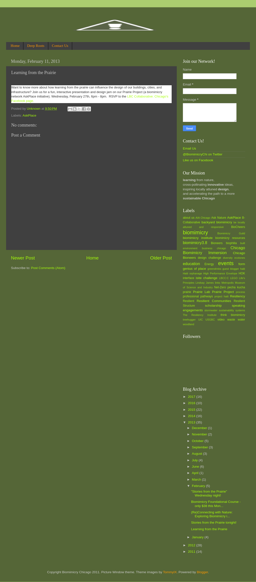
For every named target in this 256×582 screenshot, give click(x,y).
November (200, 434)
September (200, 447)
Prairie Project (223, 292)
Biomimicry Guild (231, 233)
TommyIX (170, 572)
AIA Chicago (203, 217)
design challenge (209, 257)
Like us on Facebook (198, 160)
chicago (221, 248)
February (199, 486)
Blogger (202, 572)
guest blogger (230, 268)
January (198, 537)
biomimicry (195, 232)
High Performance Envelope (220, 273)
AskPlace (29, 115)
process (240, 292)
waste (231, 319)
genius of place (194, 268)
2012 (192, 545)
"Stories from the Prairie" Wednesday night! (209, 493)
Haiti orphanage (192, 273)
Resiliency (237, 296)
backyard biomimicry (216, 222)
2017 (192, 397)
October (198, 441)
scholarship (213, 305)
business (207, 248)
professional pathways (198, 296)
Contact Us (60, 46)
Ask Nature (218, 217)
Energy (209, 264)
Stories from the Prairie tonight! (213, 522)
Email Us (189, 148)
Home (15, 46)
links (217, 282)
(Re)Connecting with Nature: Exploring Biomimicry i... (212, 514)
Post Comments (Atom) (48, 268)
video (221, 319)
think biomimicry (233, 315)
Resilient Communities (214, 301)
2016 (192, 403)
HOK (242, 273)
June (196, 466)
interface (188, 278)
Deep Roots (35, 46)
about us (189, 217)
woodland (188, 324)
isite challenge (206, 278)
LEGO (233, 278)
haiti (242, 268)
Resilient (188, 301)
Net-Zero (220, 287)
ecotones (239, 257)
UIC (200, 319)
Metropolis (228, 282)
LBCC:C (224, 278)
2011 (192, 551)
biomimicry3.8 (195, 242)
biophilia (231, 243)
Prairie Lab (201, 292)
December (200, 428)
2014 (192, 416)
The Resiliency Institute (200, 314)
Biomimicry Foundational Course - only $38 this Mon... (216, 503)
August (197, 453)
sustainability (226, 310)
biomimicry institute (198, 238)
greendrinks (214, 268)
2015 (192, 409)
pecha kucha (236, 287)
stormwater (210, 310)
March (197, 479)
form (241, 264)
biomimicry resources (230, 238)
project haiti (221, 296)
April (195, 473)
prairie (187, 292)
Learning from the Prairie (209, 529)
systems (240, 310)
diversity (228, 257)
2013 (192, 422)
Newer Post (23, 257)
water (241, 319)
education (191, 263)
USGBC (210, 319)
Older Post (161, 257)
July (195, 460)
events (226, 263)
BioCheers (238, 227)
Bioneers (217, 243)
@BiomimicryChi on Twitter (202, 154)
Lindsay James (205, 282)
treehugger (189, 319)
